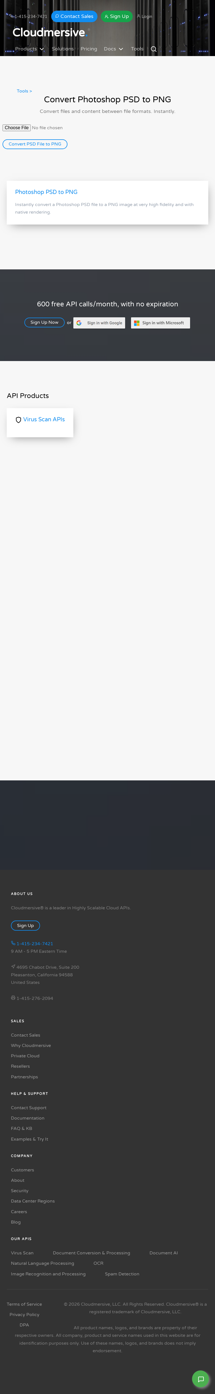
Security (20, 1191)
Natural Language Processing (42, 1263)
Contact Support (28, 1108)
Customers (22, 1170)
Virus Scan (22, 1253)
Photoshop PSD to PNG (46, 192)
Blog (16, 1222)
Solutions (63, 49)
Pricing (89, 49)
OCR (98, 1263)
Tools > (24, 91)
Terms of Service (24, 1304)
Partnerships (24, 1077)
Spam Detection (122, 1274)
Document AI (163, 1253)
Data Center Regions (33, 1201)
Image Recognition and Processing (48, 1274)
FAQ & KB (21, 1128)
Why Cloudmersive (31, 1045)
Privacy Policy (24, 1314)
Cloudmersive (50, 33)
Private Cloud (25, 1056)
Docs (114, 49)
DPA (24, 1325)
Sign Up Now (47, 322)
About (17, 1180)
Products (30, 49)
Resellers (20, 1066)
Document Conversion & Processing (91, 1253)
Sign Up (117, 16)
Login (144, 16)
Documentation (28, 1118)
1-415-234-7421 (28, 16)
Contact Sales (74, 16)
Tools (137, 49)
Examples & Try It (29, 1139)
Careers (19, 1212)
